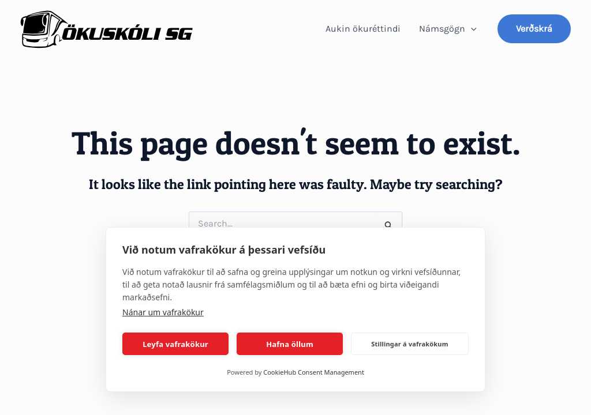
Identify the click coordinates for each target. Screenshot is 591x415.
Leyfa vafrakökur (175, 344)
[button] (534, 28)
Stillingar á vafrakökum (409, 343)
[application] (471, 29)
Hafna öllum (289, 344)
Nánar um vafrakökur (163, 312)
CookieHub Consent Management (313, 372)
